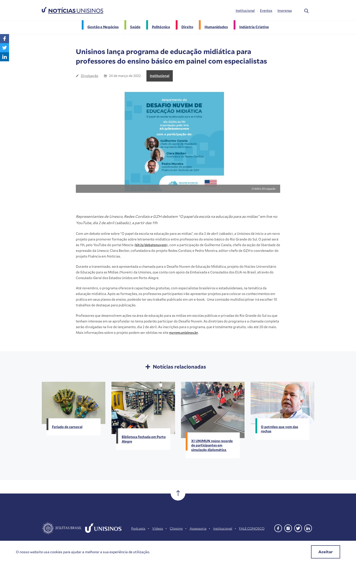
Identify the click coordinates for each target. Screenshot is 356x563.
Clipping (176, 528)
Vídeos (157, 528)
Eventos (266, 10)
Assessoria (198, 528)
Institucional (245, 10)
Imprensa (284, 10)
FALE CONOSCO (252, 528)
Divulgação (89, 76)
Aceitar (325, 551)
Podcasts (138, 528)
